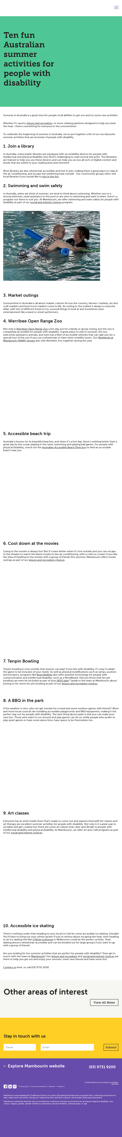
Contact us (9, 967)
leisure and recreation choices (46, 560)
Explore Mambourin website (36, 1066)
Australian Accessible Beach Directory (64, 447)
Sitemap (51, 1086)
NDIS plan (62, 680)
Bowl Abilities (44, 674)
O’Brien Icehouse (43, 939)
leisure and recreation (39, 123)
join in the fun (50, 176)
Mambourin (38, 956)
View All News (104, 1002)
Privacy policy (24, 1086)
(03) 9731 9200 (40, 967)
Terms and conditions (38, 1086)
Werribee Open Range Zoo (32, 328)
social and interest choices (46, 202)
